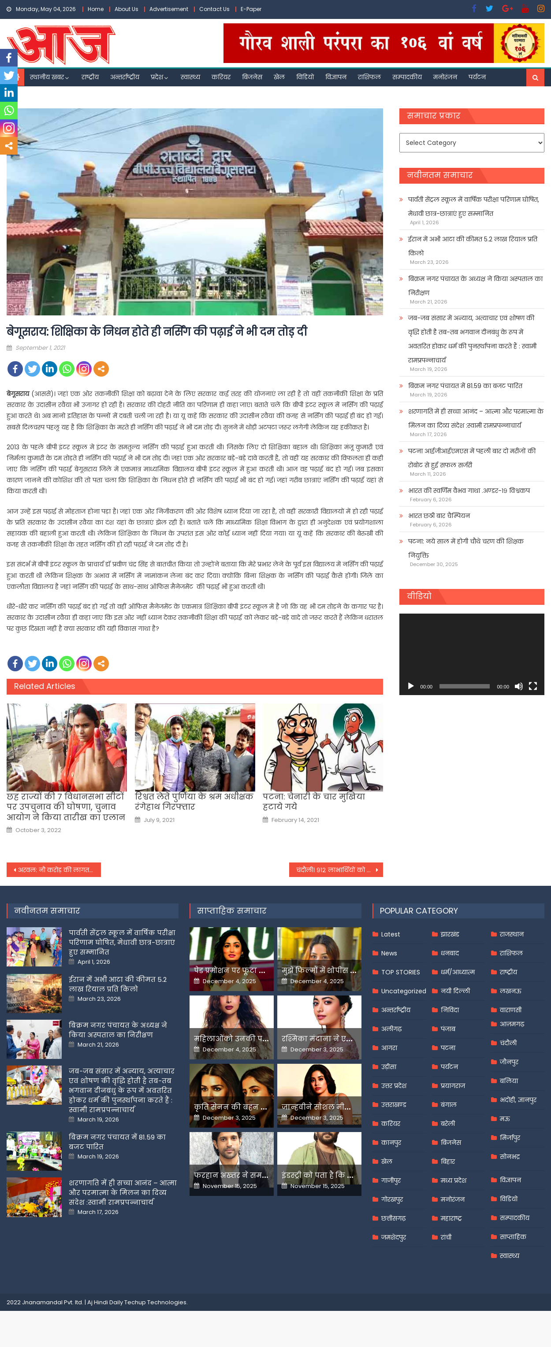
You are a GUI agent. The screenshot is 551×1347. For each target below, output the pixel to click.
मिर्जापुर (510, 1137)
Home (96, 9)
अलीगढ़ (391, 1029)
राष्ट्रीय (90, 77)
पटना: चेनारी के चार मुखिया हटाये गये (314, 802)
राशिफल (369, 77)
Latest (390, 934)
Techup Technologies (155, 1302)
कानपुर (391, 1142)
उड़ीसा (388, 1066)
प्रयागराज (453, 1085)
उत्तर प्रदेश (393, 1085)
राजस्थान (512, 934)
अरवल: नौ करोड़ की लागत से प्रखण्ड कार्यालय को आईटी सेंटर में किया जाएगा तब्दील (59, 870)
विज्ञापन (335, 77)
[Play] (410, 686)
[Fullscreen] (533, 686)
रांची (446, 1237)
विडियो (305, 77)
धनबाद (450, 953)
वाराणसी (510, 1010)
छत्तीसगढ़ (393, 1218)
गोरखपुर (392, 1199)
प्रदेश (157, 77)
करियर (221, 77)
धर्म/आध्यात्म (458, 972)
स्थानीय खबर (47, 77)
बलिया (509, 1081)
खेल (279, 77)
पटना (448, 1048)
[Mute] (518, 686)
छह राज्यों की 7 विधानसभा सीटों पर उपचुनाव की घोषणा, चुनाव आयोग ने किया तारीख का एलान (66, 807)
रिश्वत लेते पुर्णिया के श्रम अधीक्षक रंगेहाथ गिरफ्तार (194, 802)
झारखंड (450, 934)
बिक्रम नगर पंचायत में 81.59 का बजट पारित (465, 385)
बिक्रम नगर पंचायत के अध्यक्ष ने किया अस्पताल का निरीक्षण (475, 285)
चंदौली (508, 1043)
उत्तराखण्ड (393, 1104)
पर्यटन (477, 77)
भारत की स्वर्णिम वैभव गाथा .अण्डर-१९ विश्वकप (469, 490)
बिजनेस (252, 77)
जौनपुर (509, 1062)
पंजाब (448, 1029)
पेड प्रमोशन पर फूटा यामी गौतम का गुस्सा (261, 971)
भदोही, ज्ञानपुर (518, 1099)
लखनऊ (510, 991)
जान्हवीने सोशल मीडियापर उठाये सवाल (346, 1107)
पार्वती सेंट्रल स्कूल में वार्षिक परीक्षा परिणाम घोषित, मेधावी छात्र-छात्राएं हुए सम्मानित (473, 206)
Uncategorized (403, 991)
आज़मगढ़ (512, 1024)
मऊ (505, 1118)
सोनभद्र (510, 1156)
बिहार (448, 1161)
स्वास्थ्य (190, 77)
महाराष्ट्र (451, 1218)
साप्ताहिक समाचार (232, 910)
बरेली (448, 1123)
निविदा (450, 1010)
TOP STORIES (400, 972)
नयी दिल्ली (455, 991)
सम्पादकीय (407, 77)
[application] (471, 654)
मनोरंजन (445, 77)
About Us (126, 9)
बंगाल (449, 1104)
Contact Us (214, 9)
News (389, 953)
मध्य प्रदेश (453, 1180)
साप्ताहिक (513, 1236)
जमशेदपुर (393, 1237)
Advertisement (168, 9)
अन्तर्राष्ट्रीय (124, 77)
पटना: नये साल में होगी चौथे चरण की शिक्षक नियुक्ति (466, 548)
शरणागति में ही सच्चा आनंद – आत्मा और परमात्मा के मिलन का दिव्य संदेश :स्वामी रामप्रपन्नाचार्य (476, 418)
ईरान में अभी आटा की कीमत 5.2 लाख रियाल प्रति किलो (472, 246)
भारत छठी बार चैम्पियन (439, 515)
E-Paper (251, 9)
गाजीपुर (391, 1180)
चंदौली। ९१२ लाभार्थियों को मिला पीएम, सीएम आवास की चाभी (339, 870)
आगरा (389, 1048)
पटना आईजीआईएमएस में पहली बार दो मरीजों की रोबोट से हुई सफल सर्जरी (472, 458)
